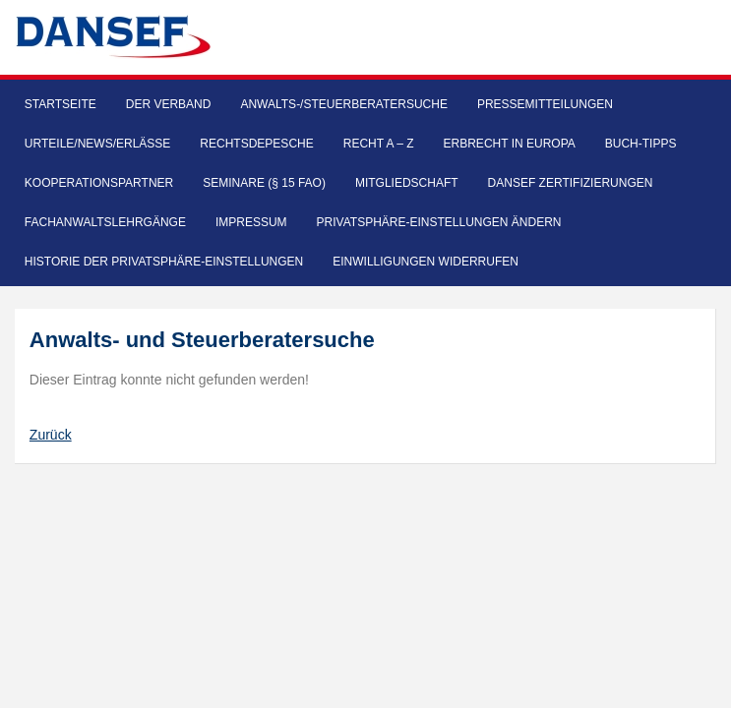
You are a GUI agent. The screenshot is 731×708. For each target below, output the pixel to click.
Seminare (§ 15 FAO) (264, 183)
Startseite (60, 104)
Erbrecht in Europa (510, 143)
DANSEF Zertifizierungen (570, 183)
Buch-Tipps (641, 143)
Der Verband (169, 104)
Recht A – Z (378, 143)
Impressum (251, 222)
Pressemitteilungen (545, 104)
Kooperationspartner (99, 183)
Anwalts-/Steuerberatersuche (343, 104)
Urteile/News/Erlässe (98, 143)
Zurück (51, 434)
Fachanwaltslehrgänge (105, 222)
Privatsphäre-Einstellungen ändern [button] (439, 222)
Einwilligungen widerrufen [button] (425, 261)
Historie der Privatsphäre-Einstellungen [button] (164, 261)
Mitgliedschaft (406, 183)
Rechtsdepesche (256, 143)
